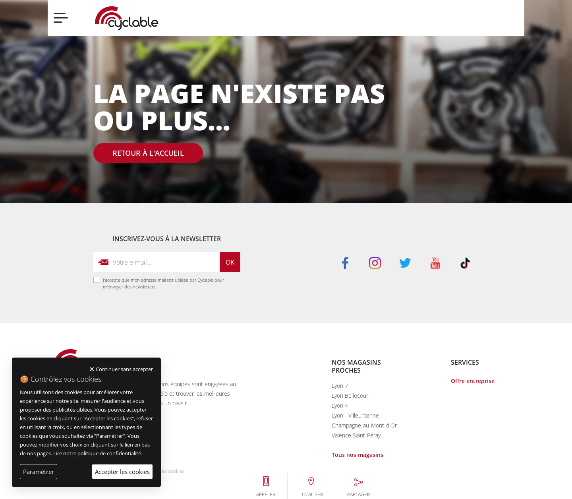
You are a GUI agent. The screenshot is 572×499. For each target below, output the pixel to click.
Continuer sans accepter (124, 369)
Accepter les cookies (122, 472)
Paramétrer (38, 472)
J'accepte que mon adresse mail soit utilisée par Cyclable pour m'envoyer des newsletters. (163, 283)
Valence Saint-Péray (356, 435)
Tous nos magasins (357, 454)
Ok (230, 262)
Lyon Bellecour (350, 395)
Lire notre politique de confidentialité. (97, 453)
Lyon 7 (340, 385)
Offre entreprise (473, 381)
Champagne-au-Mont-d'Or (364, 425)
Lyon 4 (340, 405)
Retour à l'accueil (148, 153)
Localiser (454, 28)
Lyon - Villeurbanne (355, 415)
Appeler (408, 28)
